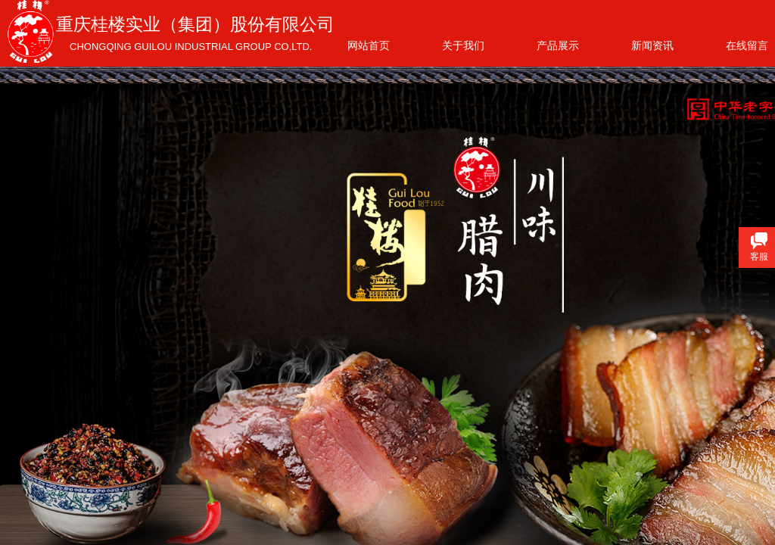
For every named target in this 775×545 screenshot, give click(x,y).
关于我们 (463, 45)
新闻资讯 (652, 45)
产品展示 (558, 45)
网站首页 (368, 45)
